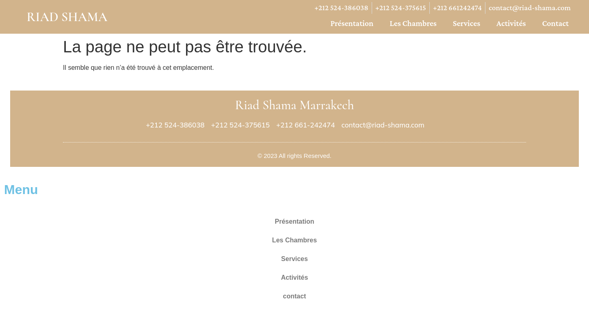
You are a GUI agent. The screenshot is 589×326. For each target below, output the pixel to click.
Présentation (351, 23)
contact (555, 23)
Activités (511, 23)
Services (467, 23)
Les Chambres (413, 23)
